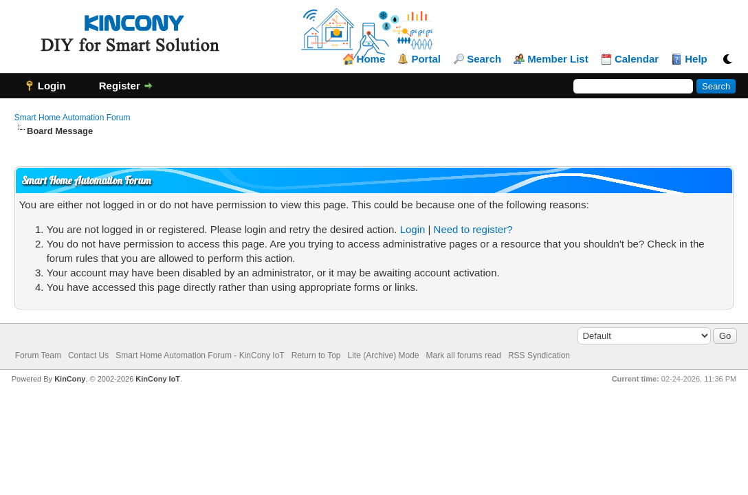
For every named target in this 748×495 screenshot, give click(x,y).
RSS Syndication (539, 355)
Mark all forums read (463, 355)
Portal (426, 59)
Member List (557, 59)
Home (371, 59)
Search (484, 59)
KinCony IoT (157, 379)
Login (413, 229)
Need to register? (473, 229)
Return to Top (316, 355)
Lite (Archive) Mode (383, 355)
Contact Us (88, 355)
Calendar (637, 59)
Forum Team (38, 355)
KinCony (69, 379)
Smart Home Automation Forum (72, 117)
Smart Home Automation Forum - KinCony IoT (200, 355)
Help (696, 59)
